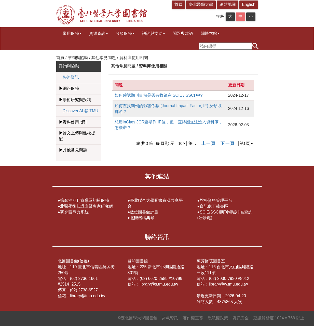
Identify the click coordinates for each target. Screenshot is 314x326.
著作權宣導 (193, 318)
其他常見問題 (75, 150)
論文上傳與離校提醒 (77, 136)
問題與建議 (183, 33)
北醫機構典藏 (142, 218)
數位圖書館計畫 (144, 212)
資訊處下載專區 (214, 206)
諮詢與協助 (153, 33)
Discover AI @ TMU (80, 111)
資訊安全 (241, 318)
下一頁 (228, 143)
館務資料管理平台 (216, 200)
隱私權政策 (218, 318)
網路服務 (71, 88)
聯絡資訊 (71, 77)
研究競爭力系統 (74, 212)
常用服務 (72, 33)
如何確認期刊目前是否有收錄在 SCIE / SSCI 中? (159, 95)
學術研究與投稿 (77, 99)
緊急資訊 (170, 318)
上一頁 (208, 143)
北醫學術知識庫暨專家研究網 (86, 206)
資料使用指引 (75, 122)
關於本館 (210, 33)
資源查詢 (98, 33)
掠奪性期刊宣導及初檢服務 (84, 200)
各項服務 (125, 33)
